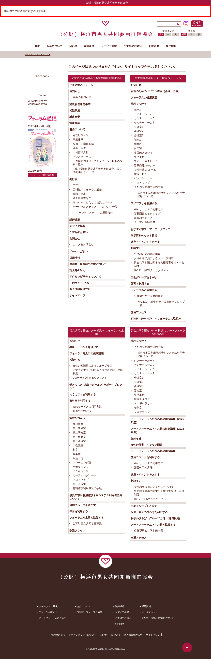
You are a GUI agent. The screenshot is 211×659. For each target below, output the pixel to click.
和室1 (137, 139)
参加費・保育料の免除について (87, 264)
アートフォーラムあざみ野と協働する (153, 524)
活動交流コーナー (144, 165)
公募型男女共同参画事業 (148, 295)
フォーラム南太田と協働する (86, 517)
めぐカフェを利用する (82, 394)
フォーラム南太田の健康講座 (86, 353)
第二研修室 (79, 432)
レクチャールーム (144, 360)
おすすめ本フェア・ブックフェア (150, 229)
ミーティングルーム (84, 475)
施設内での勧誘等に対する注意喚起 (25, 11)
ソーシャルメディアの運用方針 (94, 212)
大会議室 (78, 445)
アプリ (77, 185)
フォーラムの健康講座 (144, 97)
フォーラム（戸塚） (49, 606)
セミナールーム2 (144, 118)
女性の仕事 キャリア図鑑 (146, 444)
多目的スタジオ (143, 152)
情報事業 (74, 123)
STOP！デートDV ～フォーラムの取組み (156, 318)
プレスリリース (82, 156)
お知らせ (74, 91)
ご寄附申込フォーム (81, 85)
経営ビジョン (81, 135)
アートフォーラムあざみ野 (52, 618)
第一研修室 (79, 428)
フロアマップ (142, 182)
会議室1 (138, 126)
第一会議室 (79, 484)
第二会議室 (79, 441)
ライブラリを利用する (144, 203)
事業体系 (78, 139)
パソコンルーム (143, 178)
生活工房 (139, 156)
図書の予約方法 (143, 217)
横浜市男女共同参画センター (37, 54)
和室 (75, 449)
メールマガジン (78, 251)
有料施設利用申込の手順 (148, 186)
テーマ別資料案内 (144, 222)
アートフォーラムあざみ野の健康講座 (153, 451)
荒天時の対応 (77, 270)
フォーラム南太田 (48, 612)
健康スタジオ (142, 399)
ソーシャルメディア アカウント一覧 (95, 206)
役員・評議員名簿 (83, 143)
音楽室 (138, 148)
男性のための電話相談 (147, 254)
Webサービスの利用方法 (148, 209)
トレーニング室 (82, 462)
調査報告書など (82, 198)
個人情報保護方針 (79, 289)
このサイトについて (81, 282)
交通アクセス (139, 312)
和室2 (137, 144)
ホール (138, 109)
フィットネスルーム (146, 161)
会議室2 (138, 131)
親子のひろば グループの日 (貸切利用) (155, 518)
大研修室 (78, 424)
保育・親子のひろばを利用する (149, 512)
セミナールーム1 (144, 114)
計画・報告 (79, 148)
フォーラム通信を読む (42, 175)
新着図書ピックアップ (147, 213)
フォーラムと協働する (144, 290)
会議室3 (138, 135)
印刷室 (138, 407)
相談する (136, 248)
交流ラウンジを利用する (145, 457)
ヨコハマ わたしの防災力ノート (92, 202)
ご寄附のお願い (78, 232)
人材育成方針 (81, 152)
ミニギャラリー (82, 471)
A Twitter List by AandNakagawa (37, 102)
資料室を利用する (79, 400)
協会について (77, 129)
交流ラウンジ (81, 466)
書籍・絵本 (79, 193)
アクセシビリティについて (85, 276)
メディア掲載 (109, 46)
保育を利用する (140, 283)
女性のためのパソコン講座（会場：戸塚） (156, 91)
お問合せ (154, 46)
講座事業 (74, 116)
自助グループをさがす (144, 277)
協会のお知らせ (82, 97)
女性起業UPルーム (145, 169)
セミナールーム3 (144, 122)
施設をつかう (139, 103)
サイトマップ (77, 295)
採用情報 (171, 46)
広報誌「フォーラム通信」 (88, 189)
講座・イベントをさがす (145, 241)
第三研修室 (79, 436)
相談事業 (74, 110)
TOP (37, 46)
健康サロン (140, 174)
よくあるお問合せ (83, 244)
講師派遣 (89, 46)
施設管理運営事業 (79, 104)
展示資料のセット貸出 (144, 235)
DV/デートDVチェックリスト (151, 270)
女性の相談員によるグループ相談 (154, 258)
